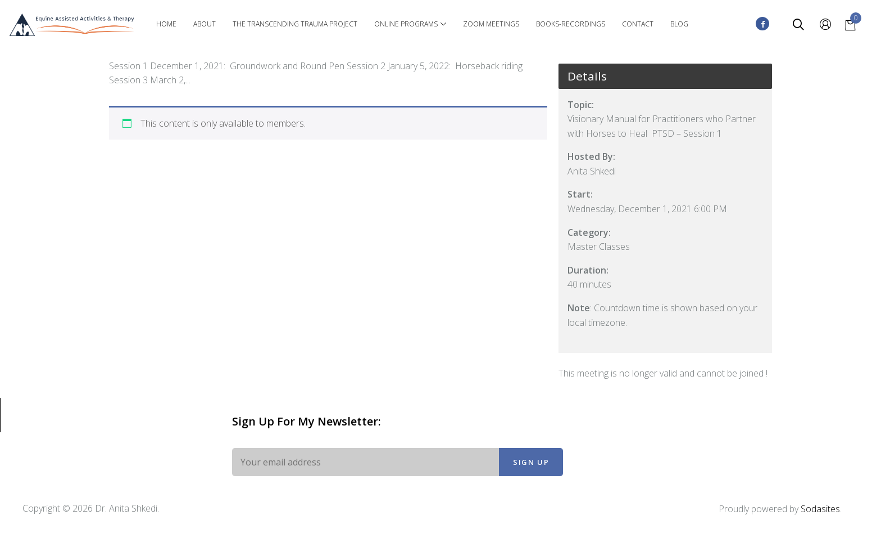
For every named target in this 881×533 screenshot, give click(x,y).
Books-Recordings (570, 24)
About (204, 24)
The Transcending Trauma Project (295, 24)
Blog (679, 24)
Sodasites (820, 509)
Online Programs (410, 24)
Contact (637, 24)
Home (166, 24)
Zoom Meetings (491, 24)
